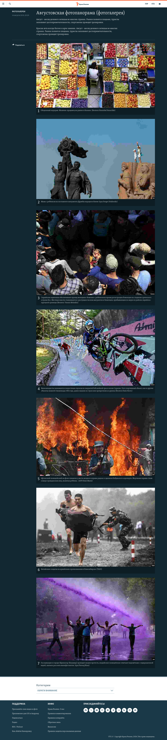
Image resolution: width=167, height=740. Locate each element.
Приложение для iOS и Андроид (25, 714)
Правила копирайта (56, 718)
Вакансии (52, 727)
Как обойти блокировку (22, 731)
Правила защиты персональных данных (64, 731)
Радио (14, 722)
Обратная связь (54, 722)
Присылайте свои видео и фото (25, 709)
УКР (146, 4)
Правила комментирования (59, 714)
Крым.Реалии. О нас (56, 709)
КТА (153, 4)
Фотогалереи (18, 12)
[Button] (18, 45)
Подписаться (17, 718)
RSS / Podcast (17, 727)
